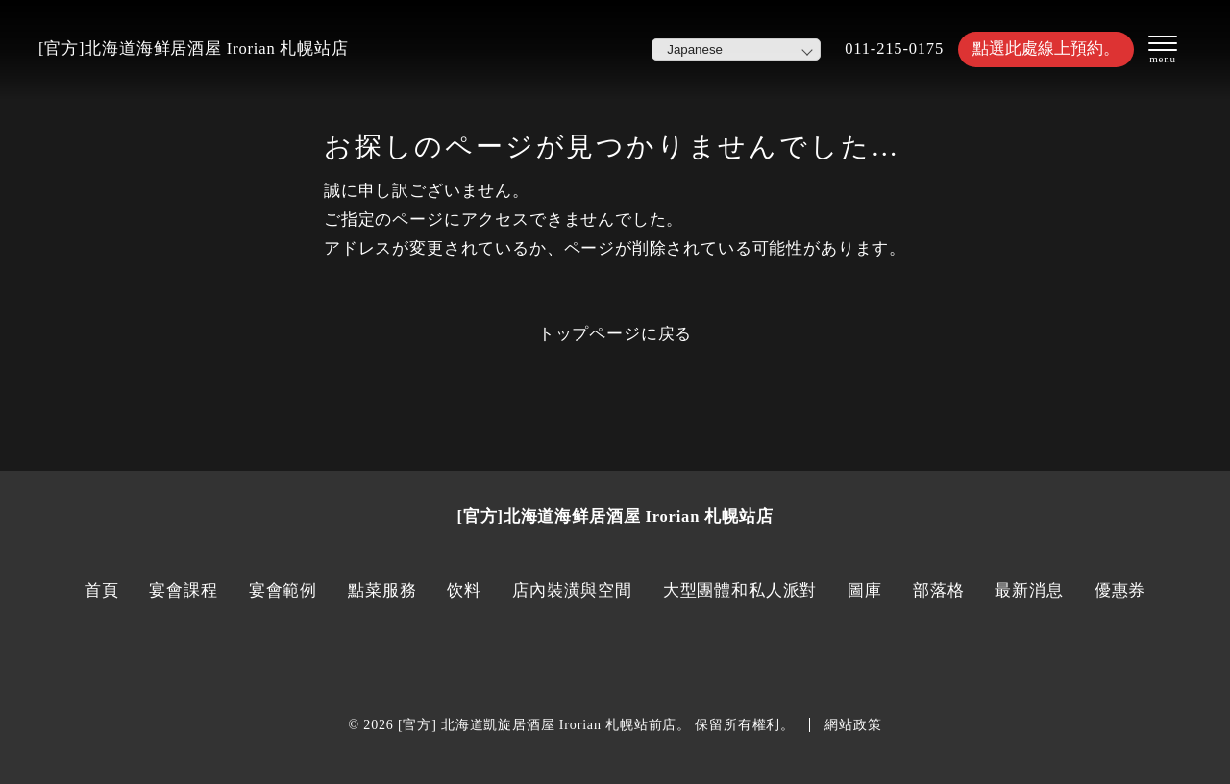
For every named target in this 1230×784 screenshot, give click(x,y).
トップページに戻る (615, 334)
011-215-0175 (894, 48)
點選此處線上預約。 (1045, 48)
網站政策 (852, 725)
